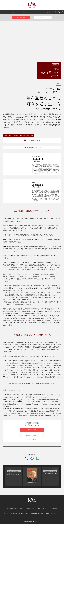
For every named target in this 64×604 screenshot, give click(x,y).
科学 (32, 135)
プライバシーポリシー (55, 594)
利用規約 (47, 594)
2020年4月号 (56, 64)
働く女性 (16, 135)
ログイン (42, 17)
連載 (37, 12)
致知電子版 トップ (16, 12)
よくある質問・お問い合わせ (17, 594)
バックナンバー (31, 12)
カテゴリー (42, 12)
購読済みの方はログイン (32, 515)
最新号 (24, 12)
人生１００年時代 (8, 135)
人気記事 (49, 12)
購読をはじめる (21, 17)
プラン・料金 (32, 520)
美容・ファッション (24, 135)
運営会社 (28, 594)
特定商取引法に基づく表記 (37, 594)
